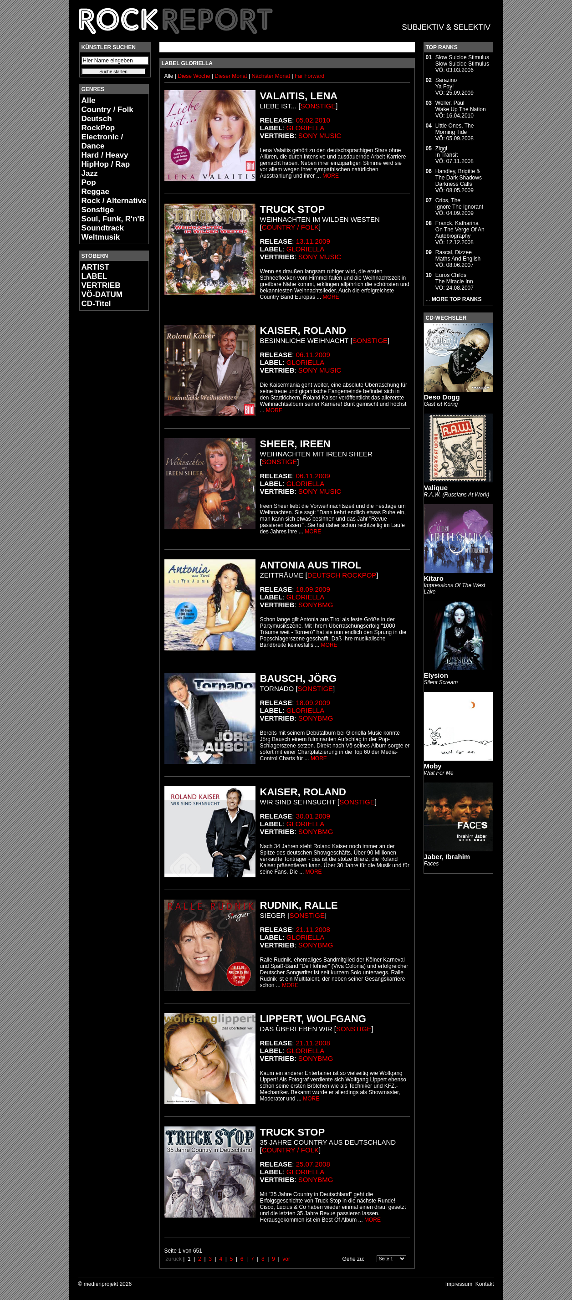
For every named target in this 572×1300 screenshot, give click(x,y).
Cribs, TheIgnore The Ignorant (459, 203)
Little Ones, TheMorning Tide (454, 129)
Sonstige (98, 209)
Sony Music (320, 135)
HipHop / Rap (106, 164)
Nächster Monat (270, 76)
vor (286, 1259)
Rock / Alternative (114, 200)
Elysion (436, 675)
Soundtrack (103, 228)
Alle (89, 100)
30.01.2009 (313, 816)
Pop (89, 182)
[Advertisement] (106, 453)
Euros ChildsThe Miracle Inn (454, 278)
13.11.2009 (313, 241)
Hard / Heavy (105, 155)
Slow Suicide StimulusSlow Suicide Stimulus (462, 60)
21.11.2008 (313, 929)
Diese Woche (194, 76)
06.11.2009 (313, 354)
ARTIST (95, 267)
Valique (436, 487)
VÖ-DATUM (102, 294)
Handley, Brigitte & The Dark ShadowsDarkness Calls (458, 177)
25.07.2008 (313, 1164)
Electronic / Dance (102, 141)
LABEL (94, 276)
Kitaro (434, 578)
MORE (330, 176)
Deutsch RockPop (98, 123)
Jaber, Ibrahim (447, 856)
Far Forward (309, 76)
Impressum (458, 1284)
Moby (433, 766)
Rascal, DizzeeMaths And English (457, 255)
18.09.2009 (313, 589)
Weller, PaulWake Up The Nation (460, 106)
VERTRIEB (101, 285)
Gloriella (305, 128)
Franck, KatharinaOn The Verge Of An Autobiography (460, 229)
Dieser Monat (231, 76)
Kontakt (484, 1284)
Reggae (95, 191)
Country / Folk (107, 109)
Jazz (90, 173)
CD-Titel (96, 303)
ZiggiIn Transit (446, 151)
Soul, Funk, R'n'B (113, 219)
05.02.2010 (313, 120)
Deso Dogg (442, 397)
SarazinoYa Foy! (446, 83)
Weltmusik (101, 237)
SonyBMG (315, 605)
